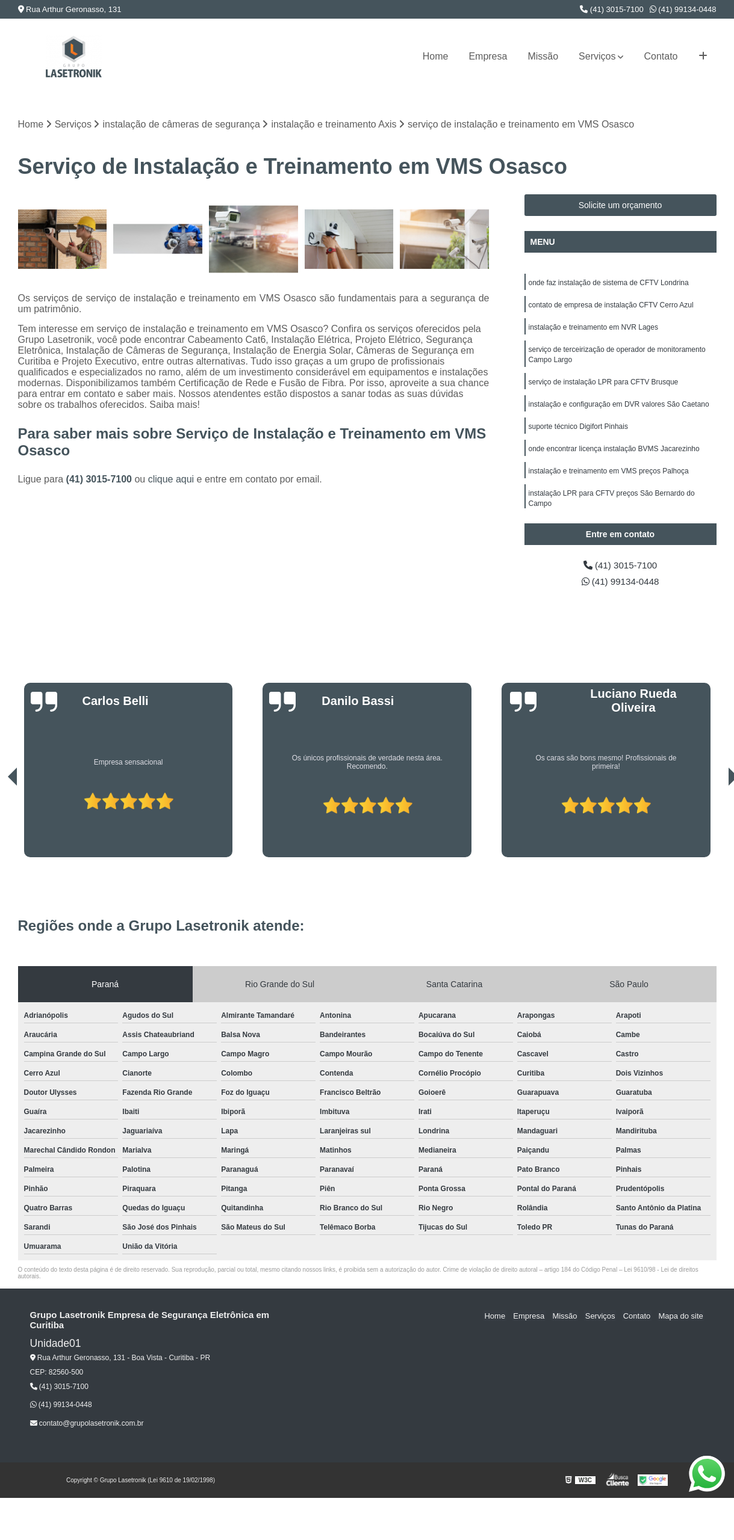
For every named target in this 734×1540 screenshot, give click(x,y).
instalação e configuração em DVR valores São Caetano (619, 408)
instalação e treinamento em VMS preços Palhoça (609, 477)
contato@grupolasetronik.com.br (87, 1424)
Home (436, 56)
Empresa (487, 56)
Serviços (597, 56)
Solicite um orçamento (620, 206)
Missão (542, 56)
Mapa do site (681, 1317)
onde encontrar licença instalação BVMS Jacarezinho (614, 454)
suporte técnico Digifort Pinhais (578, 431)
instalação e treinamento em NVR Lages (593, 329)
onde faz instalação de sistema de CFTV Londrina (609, 283)
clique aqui (171, 480)
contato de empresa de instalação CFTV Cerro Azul (611, 306)
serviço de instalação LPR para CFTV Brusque (604, 385)
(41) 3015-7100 (612, 9)
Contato (660, 56)
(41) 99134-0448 (683, 9)
